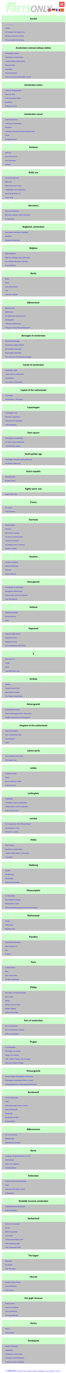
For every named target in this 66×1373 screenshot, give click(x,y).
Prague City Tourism (12, 1055)
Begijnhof (8, 236)
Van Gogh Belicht (11, 1311)
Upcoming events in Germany (15, 545)
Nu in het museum (11, 1135)
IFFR (7, 1185)
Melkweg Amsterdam (12, 882)
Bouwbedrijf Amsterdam (13, 349)
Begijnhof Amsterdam (12, 240)
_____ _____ (9, 24)
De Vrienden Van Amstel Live (15, 32)
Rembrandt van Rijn (11, 1117)
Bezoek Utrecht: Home (12, 1282)
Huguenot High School (12, 634)
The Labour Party (11, 760)
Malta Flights (9, 845)
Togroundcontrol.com (12, 671)
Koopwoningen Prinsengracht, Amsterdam (19, 1076)
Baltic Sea (8, 182)
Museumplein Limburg (12, 900)
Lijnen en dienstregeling (13, 90)
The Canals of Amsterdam (13, 382)
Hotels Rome (9, 1160)
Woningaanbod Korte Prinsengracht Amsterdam (21, 1084)
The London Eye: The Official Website (18, 824)
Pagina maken (32, 1371)
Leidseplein (9, 799)
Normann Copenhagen (12, 417)
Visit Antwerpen (10, 160)
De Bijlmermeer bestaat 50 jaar (15, 316)
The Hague (8, 1265)
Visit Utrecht (9, 1290)
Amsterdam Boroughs (12, 341)
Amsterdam (9, 395)
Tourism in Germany (12, 541)
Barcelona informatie (12, 211)
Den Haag (8, 1261)
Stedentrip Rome (10, 1168)
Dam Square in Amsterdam (14, 438)
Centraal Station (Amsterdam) (15, 61)
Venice (7, 1329)
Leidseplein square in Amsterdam (16, 802)
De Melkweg (9, 874)
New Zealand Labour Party (14, 756)
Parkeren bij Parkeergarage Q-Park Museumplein (21, 907)
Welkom (8, 164)
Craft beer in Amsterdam (13, 123)
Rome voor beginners (12, 1164)
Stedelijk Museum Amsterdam (15, 1206)
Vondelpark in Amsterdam (13, 1354)
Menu (7, 667)
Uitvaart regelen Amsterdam (14, 40)
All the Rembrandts (11, 1098)
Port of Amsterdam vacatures (14, 1030)
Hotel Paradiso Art (11, 946)
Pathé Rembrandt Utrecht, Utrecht (16, 1105)
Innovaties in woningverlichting (15, 993)
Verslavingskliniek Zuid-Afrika (15, 645)
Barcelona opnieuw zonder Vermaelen (17, 215)
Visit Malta (8, 857)
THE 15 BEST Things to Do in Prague (17, 1059)
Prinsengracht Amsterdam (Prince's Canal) (19, 1080)
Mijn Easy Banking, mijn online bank (17, 257)
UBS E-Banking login (12, 1243)
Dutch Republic (10, 477)
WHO (7, 743)
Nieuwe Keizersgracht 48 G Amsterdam (18, 713)
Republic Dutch (10, 481)
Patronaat (8, 570)
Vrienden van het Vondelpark (14, 1362)
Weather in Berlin (11, 548)
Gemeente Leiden (11, 773)
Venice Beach (9, 1333)
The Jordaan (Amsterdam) (13, 696)
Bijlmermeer (9, 312)
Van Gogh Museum (11, 1315)
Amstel (7, 28)
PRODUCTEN (10, 929)
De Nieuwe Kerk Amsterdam (14, 442)
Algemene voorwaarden (46, 1371)
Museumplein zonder (12, 903)
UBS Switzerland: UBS (13, 1247)
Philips (7, 1000)
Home (7, 283)
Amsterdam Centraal (12, 53)
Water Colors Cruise (12, 810)
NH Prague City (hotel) (12, 1051)
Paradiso (8, 954)
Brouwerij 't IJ (9, 659)
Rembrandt (8, 1113)
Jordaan (7, 684)
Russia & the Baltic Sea (13, 193)
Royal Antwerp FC (11, 156)
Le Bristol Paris (10, 967)
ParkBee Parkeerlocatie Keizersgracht (17, 717)
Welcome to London (12, 832)
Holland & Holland (11, 612)
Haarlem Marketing (11, 566)
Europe (7, 921)
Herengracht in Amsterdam (14, 587)
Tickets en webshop (11, 1307)
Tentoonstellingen (11, 1210)
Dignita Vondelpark (11, 1346)
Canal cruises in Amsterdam (14, 374)
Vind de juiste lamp (11, 1012)
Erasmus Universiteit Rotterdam (15, 1181)
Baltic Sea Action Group (13, 186)
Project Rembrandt (11, 1109)
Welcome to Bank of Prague (14, 1063)
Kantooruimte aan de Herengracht (16, 595)
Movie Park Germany (12, 533)
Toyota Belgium (10, 265)
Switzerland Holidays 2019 (14, 1239)
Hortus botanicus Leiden (13, 781)
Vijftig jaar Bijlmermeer (13, 323)
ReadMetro (8, 102)
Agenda (7, 870)
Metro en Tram (10, 94)
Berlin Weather (10, 525)
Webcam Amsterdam (12, 1034)
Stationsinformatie (11, 73)
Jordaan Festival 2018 (12, 688)
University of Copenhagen (13, 421)
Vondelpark (9, 1350)
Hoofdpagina (9, 320)
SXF (6, 290)
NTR (6, 1101)
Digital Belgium (10, 253)
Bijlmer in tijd (9, 308)
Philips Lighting (10, 1008)
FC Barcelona (9, 219)
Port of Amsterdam (11, 1026)
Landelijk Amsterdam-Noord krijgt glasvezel (20, 131)
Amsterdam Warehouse (12, 942)
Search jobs (9, 1236)
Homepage (8, 69)
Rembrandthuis (10, 1121)
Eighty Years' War (11, 494)
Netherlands (9, 925)
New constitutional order (13, 735)
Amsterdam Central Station (14, 57)
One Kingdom (9, 739)
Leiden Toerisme (10, 785)
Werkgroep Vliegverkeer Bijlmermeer (17, 328)
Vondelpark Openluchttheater (14, 1358)
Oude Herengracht (11, 599)
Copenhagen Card (11, 413)
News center (9, 997)
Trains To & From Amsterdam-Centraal (18, 77)
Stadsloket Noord (11, 139)
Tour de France (10, 511)
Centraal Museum (11, 1286)
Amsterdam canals (11, 370)
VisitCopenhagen (10, 425)
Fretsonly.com (21, 1371)
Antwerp (8, 152)
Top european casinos (12, 828)
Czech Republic (10, 1047)
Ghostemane (9, 878)
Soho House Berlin (11, 287)
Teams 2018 (9, 197)
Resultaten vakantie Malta (13, 849)
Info (6, 950)
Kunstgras (8, 127)
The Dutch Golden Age (12, 463)
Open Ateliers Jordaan (12, 692)
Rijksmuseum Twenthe (12, 1142)
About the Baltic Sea (12, 178)
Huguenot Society (11, 638)
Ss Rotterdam (9, 1193)
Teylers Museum (10, 574)
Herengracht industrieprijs (13, 591)
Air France (8, 507)
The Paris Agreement (12, 979)
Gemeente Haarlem (11, 562)
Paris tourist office (11, 975)
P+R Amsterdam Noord (13, 98)
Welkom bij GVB (11, 106)
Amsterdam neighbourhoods (14, 345)
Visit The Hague (10, 1269)
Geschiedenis (9, 378)
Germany (8, 529)
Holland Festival (10, 616)
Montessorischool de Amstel (14, 36)
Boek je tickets (10, 1303)
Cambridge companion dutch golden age (18, 459)
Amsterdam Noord (11, 119)
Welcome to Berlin (11, 294)
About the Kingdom (11, 731)
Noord (7, 135)
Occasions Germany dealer (14, 537)
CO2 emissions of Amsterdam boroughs (18, 357)
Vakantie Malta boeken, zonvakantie (17, 853)
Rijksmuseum (9, 1138)
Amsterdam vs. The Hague (14, 399)
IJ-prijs (7, 663)
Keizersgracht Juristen (12, 709)
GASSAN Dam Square (12, 446)
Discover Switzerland (12, 1224)
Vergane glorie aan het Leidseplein (16, 806)
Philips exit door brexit (12, 1004)
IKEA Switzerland (11, 1232)
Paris (6, 971)
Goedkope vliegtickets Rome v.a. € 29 (17, 1156)
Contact (57, 1371)
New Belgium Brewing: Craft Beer (16, 261)
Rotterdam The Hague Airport (15, 1189)
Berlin (7, 279)
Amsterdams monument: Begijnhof (16, 232)
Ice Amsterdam (10, 896)
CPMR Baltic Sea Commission (15, 190)
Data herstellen (10, 65)
